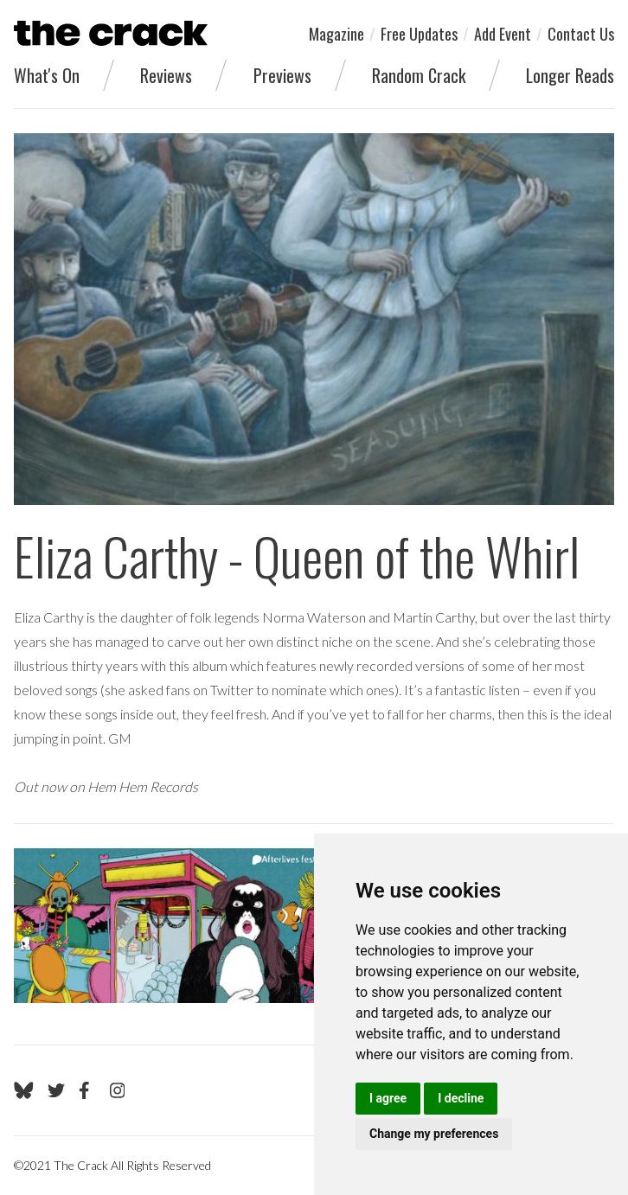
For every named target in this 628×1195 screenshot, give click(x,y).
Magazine (336, 33)
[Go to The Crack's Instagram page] (117, 1090)
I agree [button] (388, 1098)
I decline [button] (461, 1098)
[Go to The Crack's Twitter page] (56, 1090)
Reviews (166, 75)
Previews (282, 75)
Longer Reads (570, 75)
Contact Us (581, 33)
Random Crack (418, 75)
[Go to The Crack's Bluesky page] (24, 1090)
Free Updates (419, 33)
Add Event (502, 33)
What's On (47, 75)
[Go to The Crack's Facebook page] (87, 1090)
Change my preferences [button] (433, 1134)
